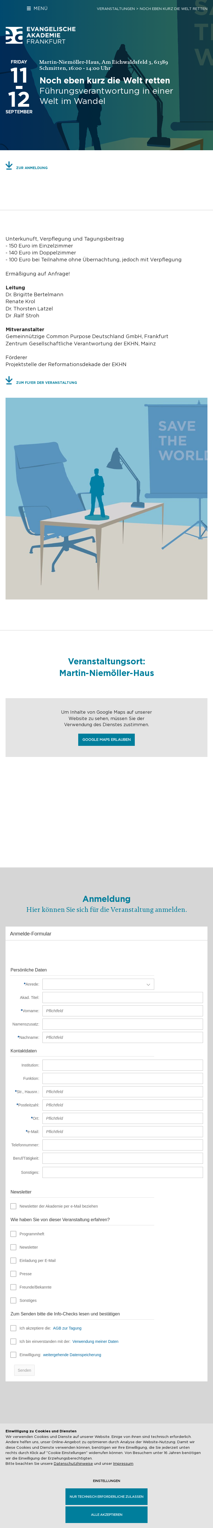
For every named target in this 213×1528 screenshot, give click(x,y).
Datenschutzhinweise (73, 1463)
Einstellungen (106, 1481)
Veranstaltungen (116, 9)
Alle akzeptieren (106, 1515)
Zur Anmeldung (32, 168)
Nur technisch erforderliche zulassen (106, 1497)
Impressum (123, 1463)
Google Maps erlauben (106, 740)
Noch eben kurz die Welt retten (173, 9)
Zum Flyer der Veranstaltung (46, 383)
